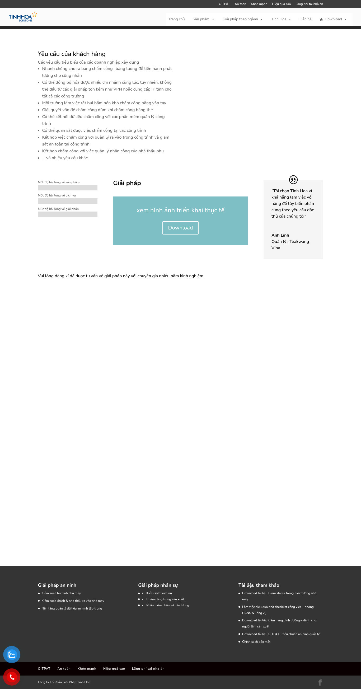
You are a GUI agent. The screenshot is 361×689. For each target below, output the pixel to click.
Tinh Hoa (281, 19)
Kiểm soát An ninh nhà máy (61, 593)
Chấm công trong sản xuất (165, 599)
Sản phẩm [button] (204, 19)
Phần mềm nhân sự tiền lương (167, 605)
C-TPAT (224, 4)
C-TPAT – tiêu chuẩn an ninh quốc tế (294, 634)
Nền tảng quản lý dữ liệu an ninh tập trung (72, 608)
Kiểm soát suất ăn (159, 593)
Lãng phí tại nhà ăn (309, 4)
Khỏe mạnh (259, 4)
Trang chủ (176, 19)
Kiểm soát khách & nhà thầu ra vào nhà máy (73, 601)
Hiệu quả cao (281, 4)
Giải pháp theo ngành (243, 19)
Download (336, 19)
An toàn (240, 4)
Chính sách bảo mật (256, 642)
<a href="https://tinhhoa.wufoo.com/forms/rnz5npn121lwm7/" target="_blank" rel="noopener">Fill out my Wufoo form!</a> (130, 411)
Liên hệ (305, 19)
